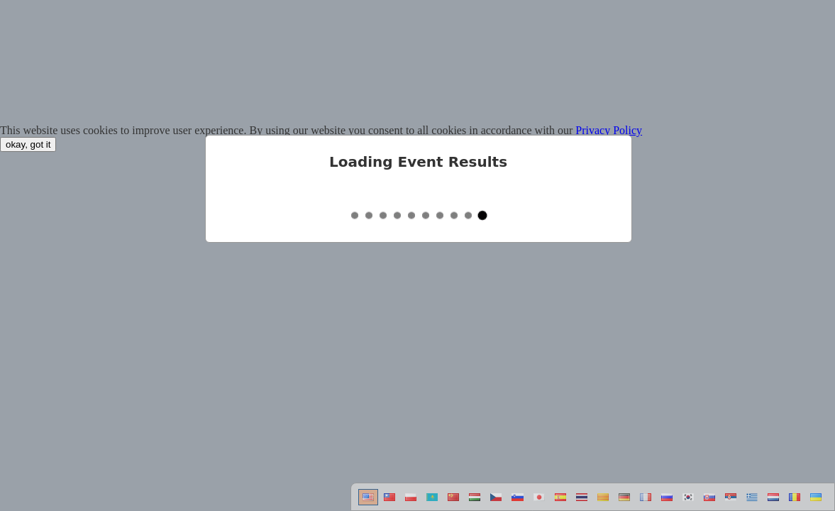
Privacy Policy (608, 130)
